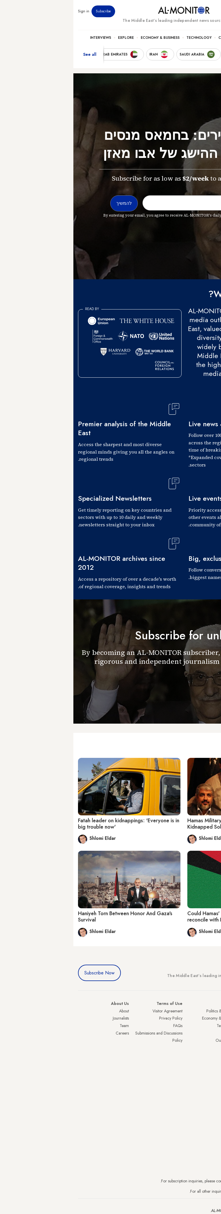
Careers (49, 1033)
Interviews (27, 37)
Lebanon (209, 1070)
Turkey (210, 1011)
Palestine (209, 1048)
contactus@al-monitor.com (194, 1191)
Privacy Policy (97, 1018)
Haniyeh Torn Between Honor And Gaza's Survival (52, 917)
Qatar (211, 1062)
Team (51, 1025)
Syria (212, 1077)
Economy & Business (86, 37)
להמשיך (203, 687)
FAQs (104, 1025)
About (51, 1011)
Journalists (47, 1018)
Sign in (10, 11)
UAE (212, 1033)
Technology (125, 37)
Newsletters (193, 11)
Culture (153, 37)
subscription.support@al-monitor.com (186, 1181)
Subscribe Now (26, 973)
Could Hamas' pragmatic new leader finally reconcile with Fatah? (163, 917)
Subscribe (29, 11)
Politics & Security (186, 37)
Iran (213, 1025)
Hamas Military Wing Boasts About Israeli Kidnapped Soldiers (161, 824)
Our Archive (152, 1040)
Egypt (211, 1055)
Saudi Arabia (205, 1018)
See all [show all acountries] (16, 54)
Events (174, 11)
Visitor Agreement (94, 1011)
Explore (52, 37)
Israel (212, 1040)
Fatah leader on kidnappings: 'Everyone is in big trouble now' (55, 824)
